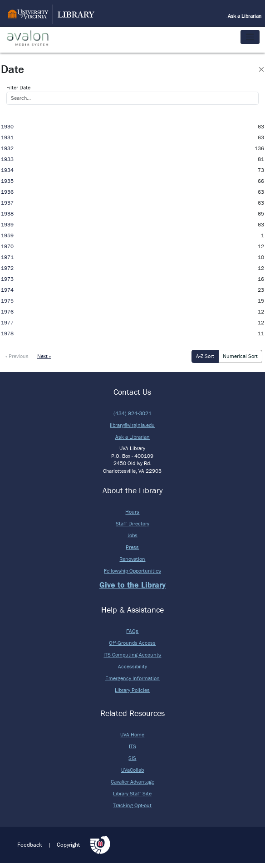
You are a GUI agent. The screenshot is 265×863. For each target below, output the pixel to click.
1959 (7, 235)
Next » (44, 356)
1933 (7, 159)
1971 (7, 257)
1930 (7, 126)
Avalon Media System (34, 38)
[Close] (261, 69)
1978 (7, 333)
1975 (7, 300)
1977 (7, 322)
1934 (7, 170)
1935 (7, 180)
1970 (7, 246)
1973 (7, 278)
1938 (7, 213)
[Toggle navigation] (250, 37)
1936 (7, 191)
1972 (7, 268)
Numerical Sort (240, 356)
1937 (7, 202)
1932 (7, 148)
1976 (7, 311)
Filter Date (18, 87)
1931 (7, 137)
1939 (7, 224)
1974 (7, 289)
